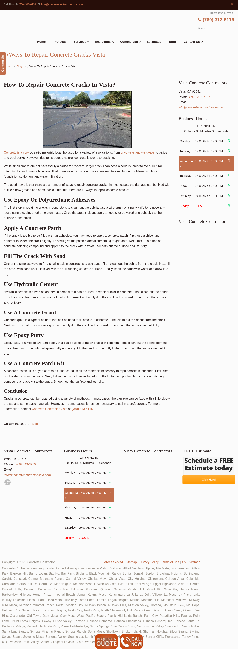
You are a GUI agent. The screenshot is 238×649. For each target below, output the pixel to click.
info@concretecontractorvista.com (62, 4)
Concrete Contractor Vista (49, 409)
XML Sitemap (191, 562)
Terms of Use (170, 562)
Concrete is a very (68, 122)
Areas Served (113, 562)
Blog (19, 66)
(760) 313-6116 (27, 4)
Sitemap (131, 562)
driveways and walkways (138, 152)
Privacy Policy (149, 562)
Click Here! (209, 479)
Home (7, 66)
